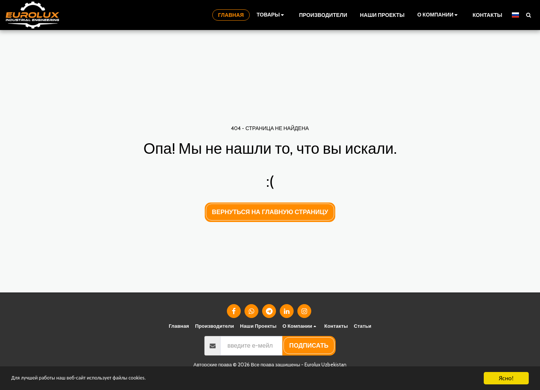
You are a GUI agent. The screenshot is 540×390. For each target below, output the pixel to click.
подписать (308, 345)
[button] (438, 15)
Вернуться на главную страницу (270, 212)
